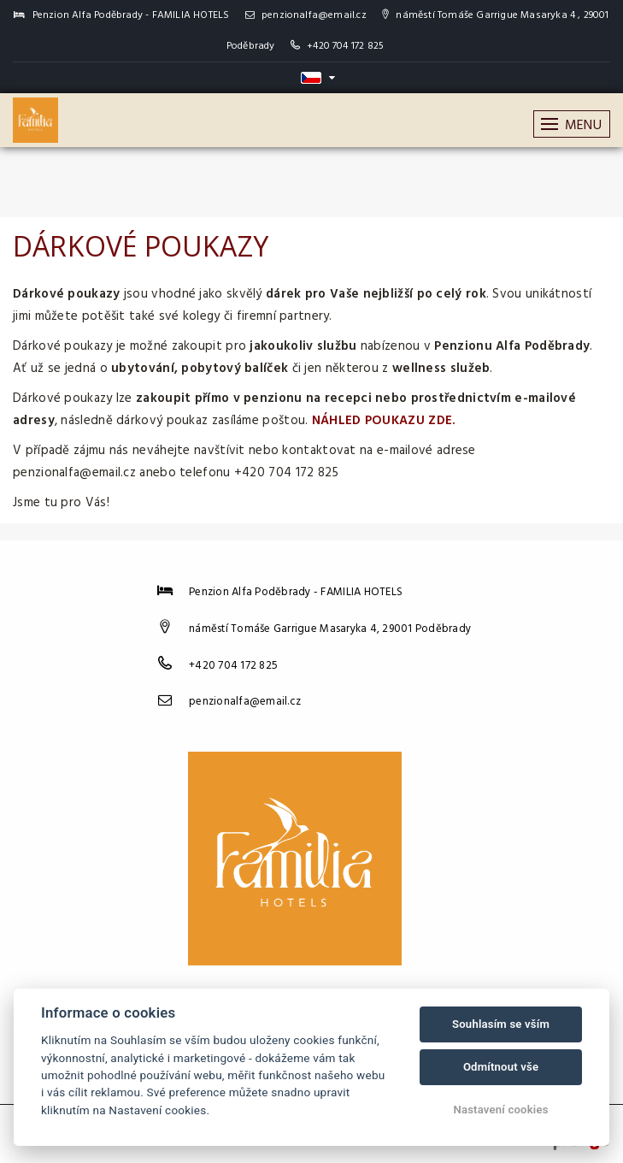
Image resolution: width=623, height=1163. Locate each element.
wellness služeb (441, 368)
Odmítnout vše (500, 1066)
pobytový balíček (234, 368)
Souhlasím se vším (501, 1024)
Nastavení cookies (500, 1109)
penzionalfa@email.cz (306, 15)
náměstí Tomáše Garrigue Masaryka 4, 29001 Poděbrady (330, 629)
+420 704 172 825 (345, 46)
